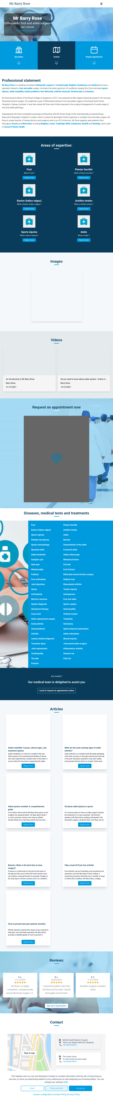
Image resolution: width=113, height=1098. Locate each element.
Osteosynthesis (38, 629)
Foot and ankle (69, 599)
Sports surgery (69, 604)
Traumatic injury (38, 643)
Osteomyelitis (69, 609)
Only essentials (56, 1088)
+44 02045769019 (70, 1045)
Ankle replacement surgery (43, 619)
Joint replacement (39, 648)
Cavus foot (36, 614)
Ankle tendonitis (38, 554)
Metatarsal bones (71, 559)
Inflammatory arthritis (73, 648)
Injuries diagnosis (39, 604)
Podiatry (35, 574)
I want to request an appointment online (56, 690)
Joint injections (38, 584)
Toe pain (35, 658)
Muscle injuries (70, 638)
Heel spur (35, 564)
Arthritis (34, 634)
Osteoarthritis (37, 624)
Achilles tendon (70, 530)
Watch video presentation (27, 30)
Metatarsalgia (37, 569)
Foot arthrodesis (38, 579)
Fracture (35, 663)
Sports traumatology (40, 545)
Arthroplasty (36, 594)
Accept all (80, 1088)
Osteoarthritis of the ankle (75, 545)
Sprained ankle (37, 550)
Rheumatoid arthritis (72, 584)
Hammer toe (68, 653)
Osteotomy (68, 624)
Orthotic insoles (70, 614)
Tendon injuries (70, 589)
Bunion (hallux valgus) (41, 530)
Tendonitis (68, 619)
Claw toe (67, 658)
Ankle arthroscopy (71, 554)
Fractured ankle (70, 550)
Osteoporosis (69, 594)
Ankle (65, 535)
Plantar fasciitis (70, 525)
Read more (29, 177)
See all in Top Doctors (56, 1006)
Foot (33, 525)
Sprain (34, 589)
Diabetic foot (69, 579)
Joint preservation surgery (75, 643)
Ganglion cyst (37, 559)
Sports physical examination (75, 629)
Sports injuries (37, 535)
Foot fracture (69, 569)
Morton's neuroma (39, 599)
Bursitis (66, 540)
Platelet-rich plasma (40, 540)
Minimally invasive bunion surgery (78, 574)
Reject (32, 1088)
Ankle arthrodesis (71, 634)
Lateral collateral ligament (42, 638)
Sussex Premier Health (14, 127)
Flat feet (67, 564)
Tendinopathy (37, 653)
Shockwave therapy (39, 609)
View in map (29, 1053)
